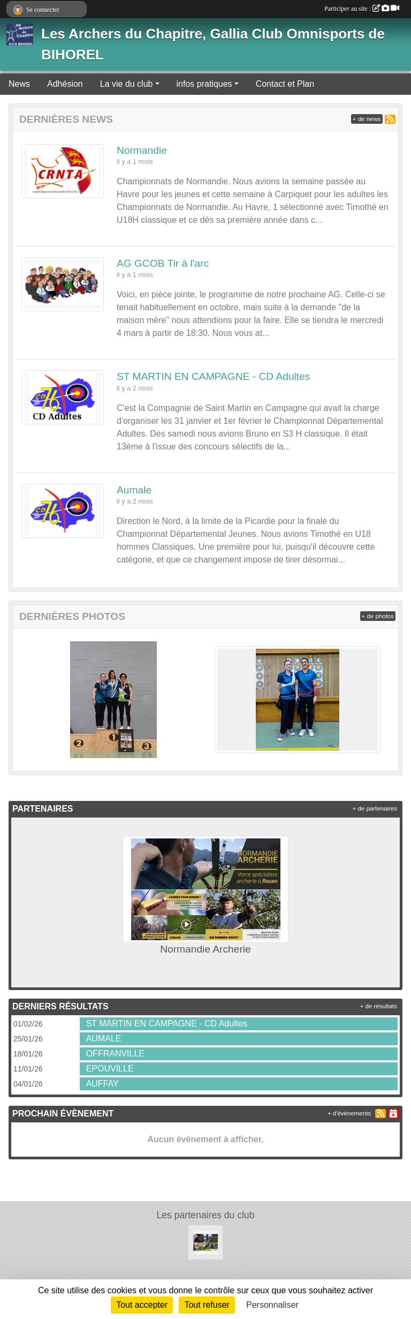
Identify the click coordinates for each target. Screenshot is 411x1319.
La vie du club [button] (126, 83)
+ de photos (378, 616)
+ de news (367, 119)
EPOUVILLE (110, 1068)
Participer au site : (361, 8)
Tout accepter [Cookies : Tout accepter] (142, 1304)
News (19, 83)
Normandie (142, 150)
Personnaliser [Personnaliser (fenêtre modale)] (272, 1304)
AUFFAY (102, 1083)
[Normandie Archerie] (205, 1241)
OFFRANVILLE (115, 1053)
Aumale (134, 490)
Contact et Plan (285, 83)
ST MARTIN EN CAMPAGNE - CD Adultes (213, 376)
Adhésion (65, 83)
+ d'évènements (349, 1113)
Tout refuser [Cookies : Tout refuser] (206, 1304)
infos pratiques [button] (204, 83)
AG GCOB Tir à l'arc (163, 263)
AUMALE (103, 1038)
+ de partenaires (375, 808)
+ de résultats (378, 1006)
